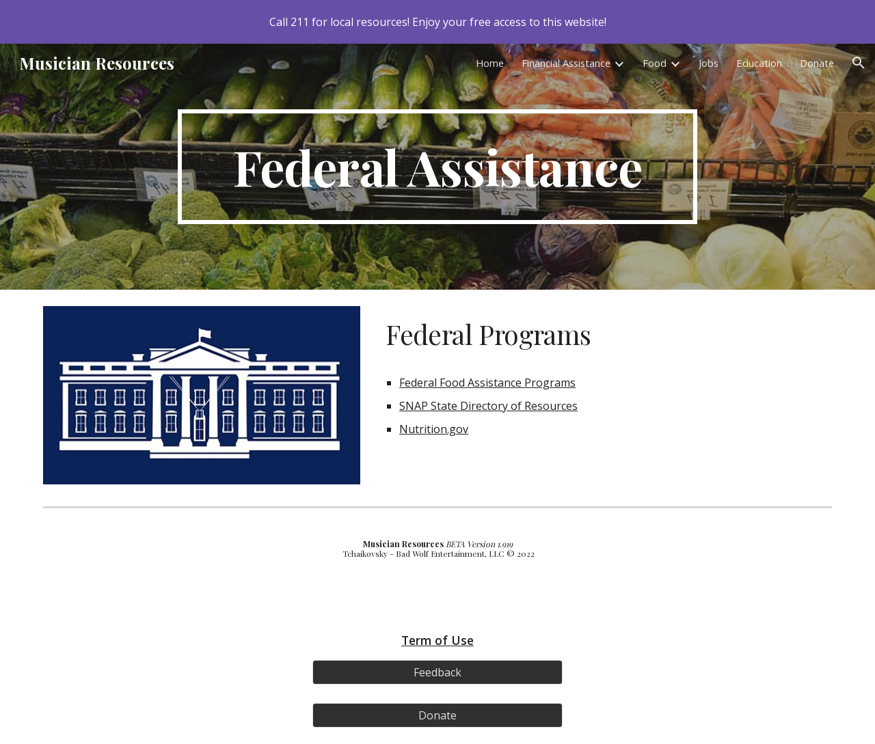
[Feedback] (437, 672)
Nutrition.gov (433, 429)
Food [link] (655, 63)
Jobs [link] (708, 63)
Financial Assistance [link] (566, 63)
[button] (858, 62)
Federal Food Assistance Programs (487, 382)
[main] (437, 166)
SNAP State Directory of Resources (488, 405)
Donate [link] (817, 63)
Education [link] (759, 63)
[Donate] (437, 715)
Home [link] (490, 63)
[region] (437, 22)
